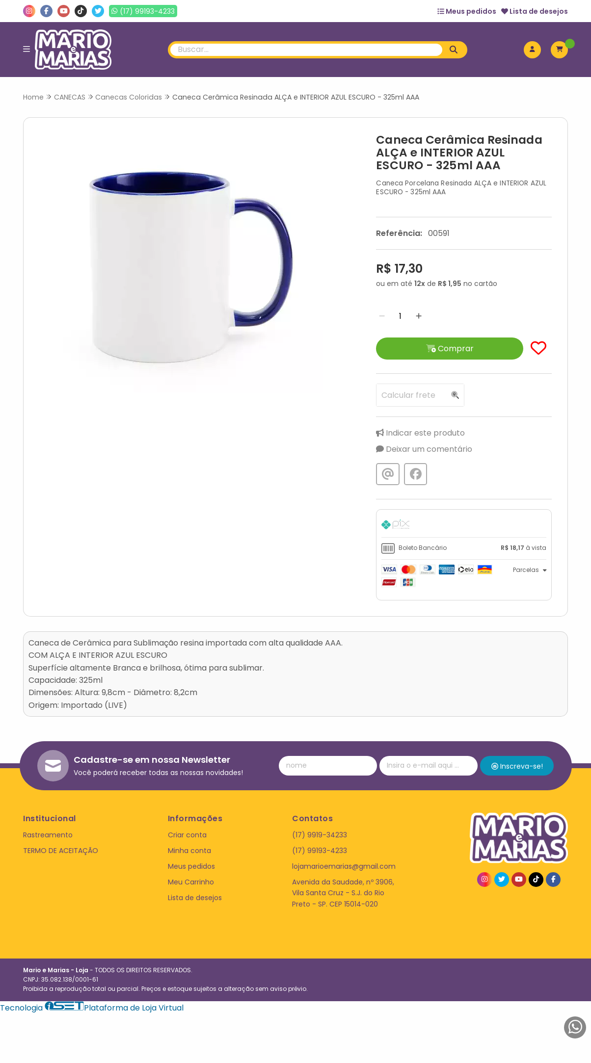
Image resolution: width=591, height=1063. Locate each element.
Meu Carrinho (191, 882)
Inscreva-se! (517, 766)
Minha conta (189, 851)
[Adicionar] (419, 316)
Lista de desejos (534, 11)
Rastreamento (48, 835)
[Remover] (382, 316)
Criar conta (187, 835)
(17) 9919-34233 (319, 835)
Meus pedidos (466, 11)
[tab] (463, 526)
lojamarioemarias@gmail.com (344, 866)
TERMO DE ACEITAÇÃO (60, 851)
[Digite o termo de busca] (306, 50)
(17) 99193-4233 (319, 851)
